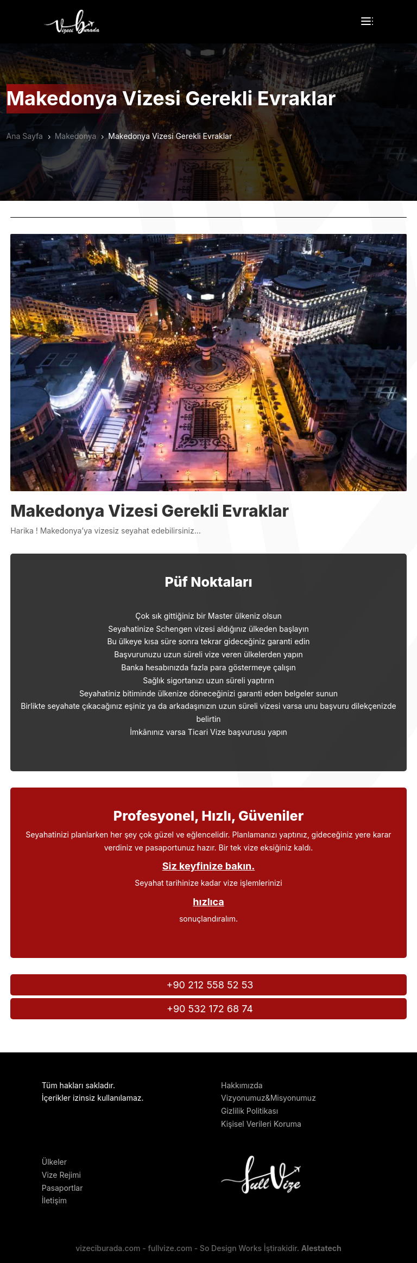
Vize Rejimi (61, 1174)
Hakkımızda (242, 1085)
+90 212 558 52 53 (210, 985)
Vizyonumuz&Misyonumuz (268, 1097)
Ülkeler (54, 1161)
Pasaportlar (62, 1187)
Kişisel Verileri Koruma (261, 1123)
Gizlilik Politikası (249, 1110)
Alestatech (321, 1248)
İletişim (54, 1200)
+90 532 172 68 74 (210, 1008)
